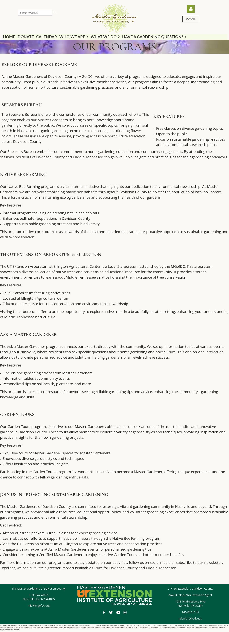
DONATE (191, 18)
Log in (191, 9)
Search (55, 12)
